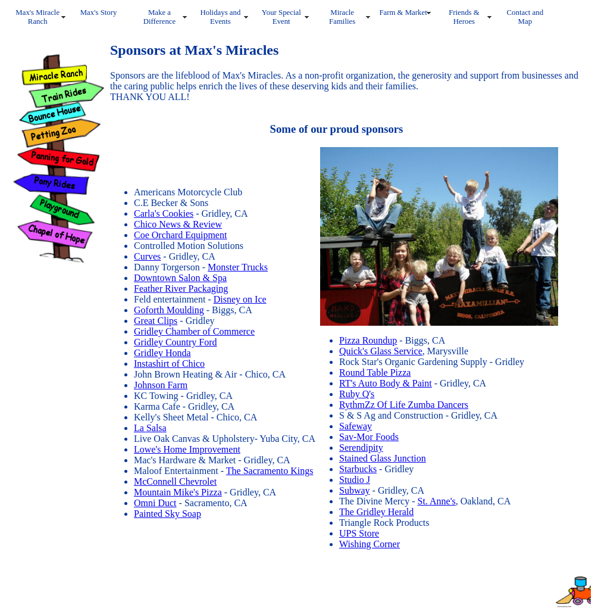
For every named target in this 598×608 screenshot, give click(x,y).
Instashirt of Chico (169, 363)
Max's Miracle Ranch (37, 17)
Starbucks (358, 469)
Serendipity (361, 447)
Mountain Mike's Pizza (178, 492)
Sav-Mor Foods (369, 437)
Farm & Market (403, 12)
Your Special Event (281, 17)
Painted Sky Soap (167, 514)
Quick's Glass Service (380, 351)
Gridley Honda (162, 353)
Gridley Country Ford (175, 342)
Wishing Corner (369, 544)
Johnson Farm (160, 385)
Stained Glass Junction (382, 458)
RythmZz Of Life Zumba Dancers (403, 405)
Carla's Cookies (163, 213)
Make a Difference (159, 17)
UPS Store (359, 533)
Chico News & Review (178, 224)
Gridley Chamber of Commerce (194, 331)
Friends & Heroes (464, 17)
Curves (147, 256)
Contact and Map (525, 17)
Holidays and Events (220, 17)
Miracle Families (342, 17)
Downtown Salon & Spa (180, 278)
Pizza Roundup (368, 340)
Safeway (355, 426)
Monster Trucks (238, 267)
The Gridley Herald (376, 512)
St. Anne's (437, 501)
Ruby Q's (356, 394)
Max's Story (98, 12)
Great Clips (155, 321)
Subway (354, 490)
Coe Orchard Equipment (180, 235)
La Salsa (150, 428)
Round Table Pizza (375, 372)
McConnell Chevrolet (175, 481)
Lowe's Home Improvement (187, 449)
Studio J (354, 480)
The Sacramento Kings (270, 471)
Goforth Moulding (169, 310)
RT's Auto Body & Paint (385, 383)
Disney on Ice (240, 299)
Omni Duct (155, 503)
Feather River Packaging (181, 288)
